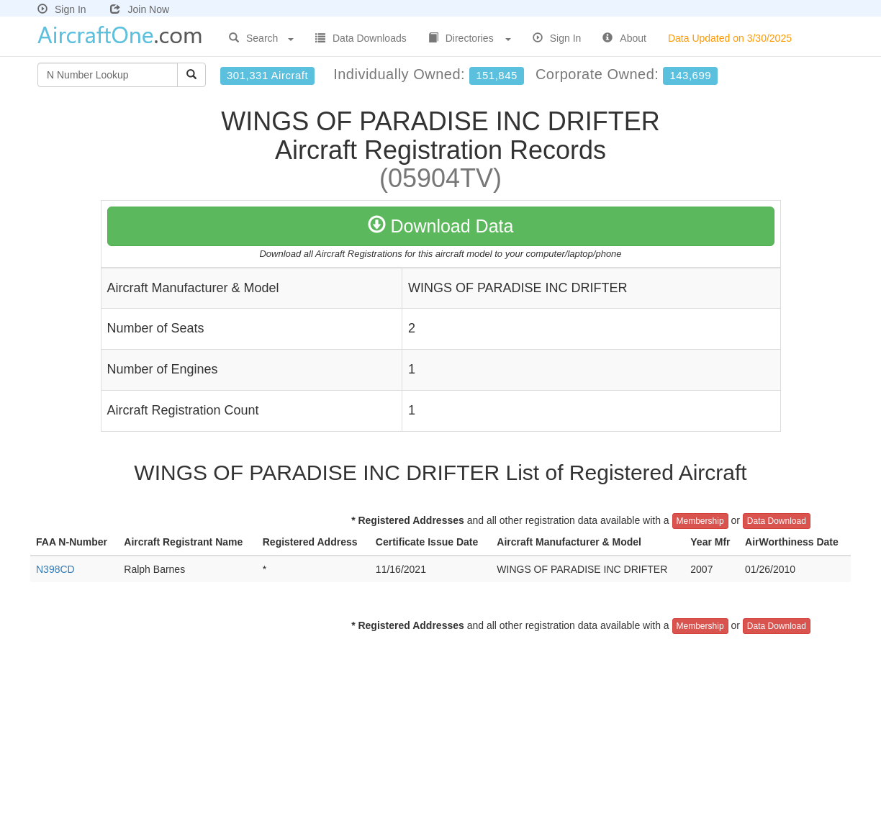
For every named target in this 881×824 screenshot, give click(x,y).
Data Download (776, 521)
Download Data (441, 226)
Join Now (139, 9)
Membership (700, 521)
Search (261, 38)
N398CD (55, 569)
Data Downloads (361, 38)
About (624, 38)
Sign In (61, 9)
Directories (469, 38)
